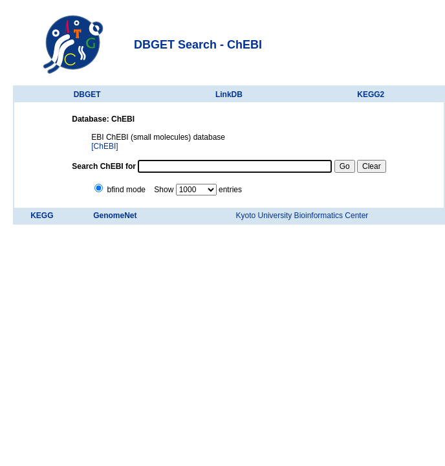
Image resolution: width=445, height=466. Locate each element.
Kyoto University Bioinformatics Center (302, 215)
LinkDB (229, 94)
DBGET (87, 94)
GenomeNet (114, 215)
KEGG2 (370, 94)
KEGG (41, 215)
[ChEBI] (104, 146)
